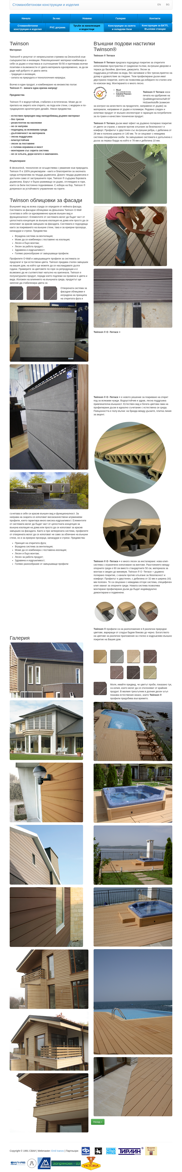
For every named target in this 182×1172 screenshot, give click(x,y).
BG (168, 4)
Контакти (154, 18)
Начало (26, 18)
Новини (87, 18)
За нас (56, 18)
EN (159, 4)
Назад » (97, 1121)
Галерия (120, 18)
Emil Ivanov (57, 1150)
